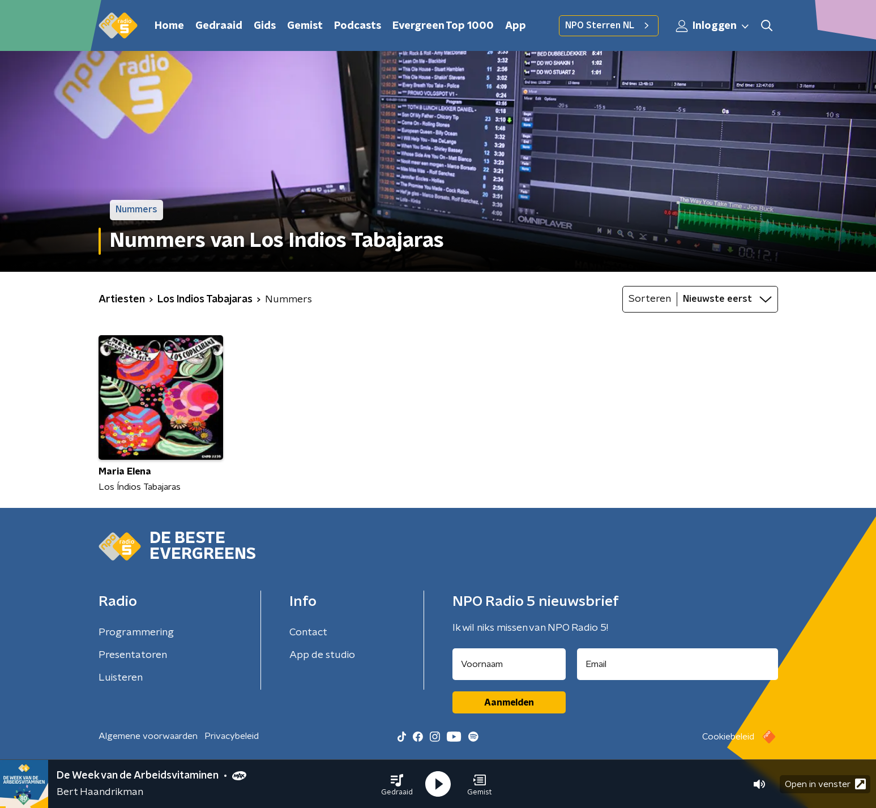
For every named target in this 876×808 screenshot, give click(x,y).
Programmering (136, 632)
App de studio (322, 655)
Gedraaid (218, 26)
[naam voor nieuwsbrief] (509, 664)
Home (169, 26)
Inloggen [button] (713, 26)
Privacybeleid (231, 736)
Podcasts (357, 26)
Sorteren (650, 299)
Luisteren (121, 678)
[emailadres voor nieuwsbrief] (677, 664)
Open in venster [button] (825, 784)
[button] (397, 784)
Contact (308, 632)
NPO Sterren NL (608, 25)
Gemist (305, 26)
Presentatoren (133, 655)
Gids (265, 26)
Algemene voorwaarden (148, 736)
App (515, 26)
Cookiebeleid (728, 736)
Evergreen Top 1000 (443, 26)
